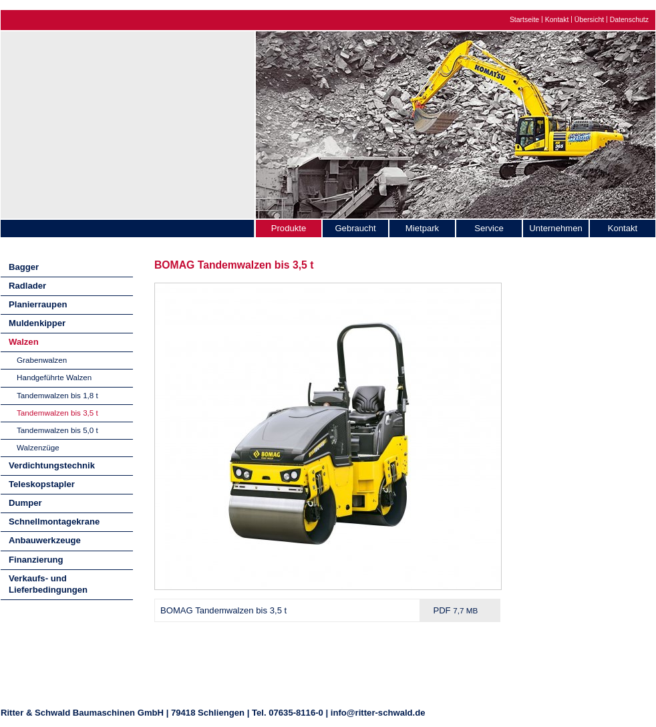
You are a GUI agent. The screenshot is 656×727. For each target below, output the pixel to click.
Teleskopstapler (42, 484)
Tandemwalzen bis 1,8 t (57, 395)
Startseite (524, 19)
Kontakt (557, 19)
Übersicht (589, 19)
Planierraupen (38, 304)
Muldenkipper (37, 323)
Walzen (24, 342)
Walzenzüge (38, 447)
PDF (455, 610)
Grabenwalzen (42, 359)
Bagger (24, 267)
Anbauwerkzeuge (45, 540)
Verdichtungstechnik (52, 465)
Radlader (27, 286)
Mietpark (422, 228)
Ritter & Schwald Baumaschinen (127, 121)
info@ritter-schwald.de (378, 713)
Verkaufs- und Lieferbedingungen (48, 584)
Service (489, 228)
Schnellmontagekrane (54, 522)
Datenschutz (629, 19)
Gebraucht (355, 228)
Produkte (288, 228)
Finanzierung (36, 560)
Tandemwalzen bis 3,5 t (57, 412)
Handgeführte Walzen (54, 377)
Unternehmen (555, 228)
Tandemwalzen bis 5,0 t (57, 430)
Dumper (25, 503)
